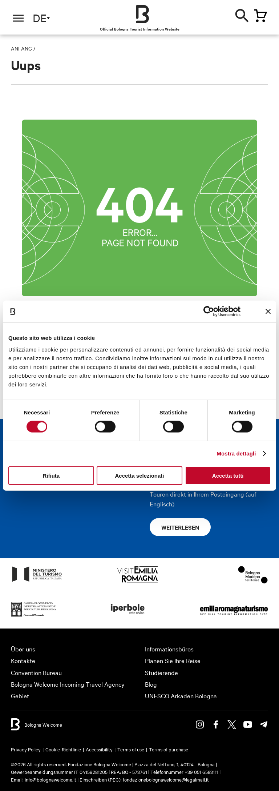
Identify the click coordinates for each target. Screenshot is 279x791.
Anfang (21, 48)
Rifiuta (51, 475)
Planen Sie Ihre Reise (173, 660)
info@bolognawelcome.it (50, 779)
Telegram (263, 724)
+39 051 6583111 (202, 771)
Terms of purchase (168, 749)
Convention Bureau (36, 672)
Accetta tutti (228, 475)
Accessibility (99, 749)
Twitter (231, 724)
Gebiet (20, 695)
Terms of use (130, 749)
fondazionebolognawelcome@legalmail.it (166, 779)
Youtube (247, 724)
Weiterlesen (180, 527)
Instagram (199, 724)
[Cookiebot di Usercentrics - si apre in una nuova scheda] (208, 311)
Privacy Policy (26, 749)
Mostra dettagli (236, 453)
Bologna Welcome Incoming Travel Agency (68, 684)
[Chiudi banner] (268, 311)
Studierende (161, 672)
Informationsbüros (169, 649)
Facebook (215, 724)
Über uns (23, 649)
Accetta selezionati (139, 475)
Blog (151, 684)
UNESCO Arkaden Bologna (181, 695)
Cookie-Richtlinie (63, 749)
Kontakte (23, 660)
